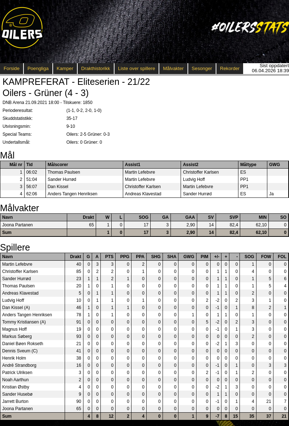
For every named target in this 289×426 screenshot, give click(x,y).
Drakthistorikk (95, 68)
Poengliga (38, 68)
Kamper (65, 68)
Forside (12, 68)
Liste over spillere (136, 68)
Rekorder (230, 68)
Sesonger (202, 68)
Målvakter (173, 68)
